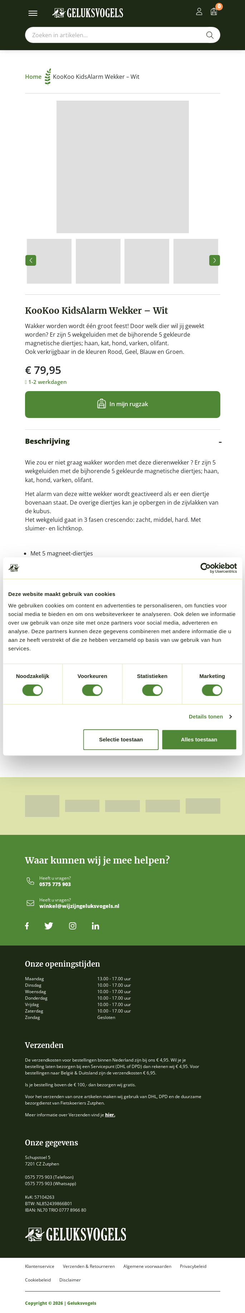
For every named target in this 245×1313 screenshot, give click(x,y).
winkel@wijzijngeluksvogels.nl (79, 906)
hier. (110, 1115)
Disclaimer (70, 1280)
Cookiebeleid (38, 1280)
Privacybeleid (193, 1266)
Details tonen (206, 716)
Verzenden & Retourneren (89, 1266)
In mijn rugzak (128, 404)
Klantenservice (39, 1266)
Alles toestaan (199, 739)
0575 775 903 (55, 884)
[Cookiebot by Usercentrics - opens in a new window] (205, 568)
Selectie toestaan (121, 739)
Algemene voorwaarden (147, 1266)
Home (38, 77)
